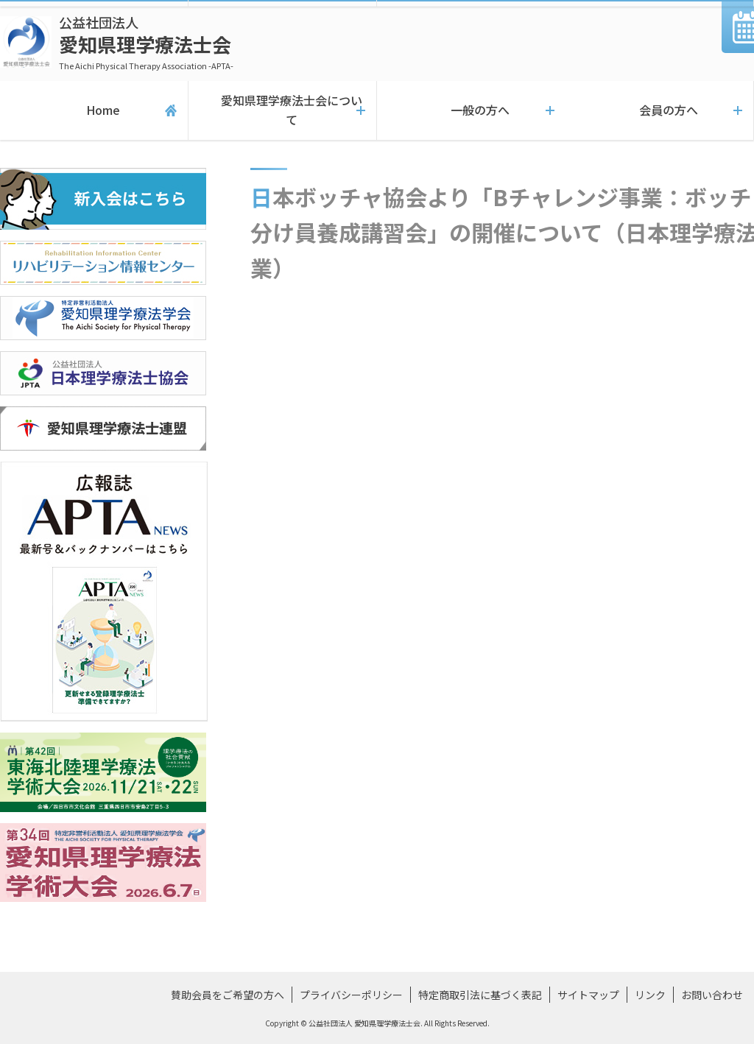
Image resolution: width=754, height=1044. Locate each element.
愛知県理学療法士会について (282, 110)
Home (93, 110)
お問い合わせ (712, 994)
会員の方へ (660, 110)
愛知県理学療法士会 (146, 42)
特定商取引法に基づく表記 (480, 994)
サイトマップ (588, 994)
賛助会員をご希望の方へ (227, 994)
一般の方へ (471, 110)
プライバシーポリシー (351, 994)
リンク (650, 994)
